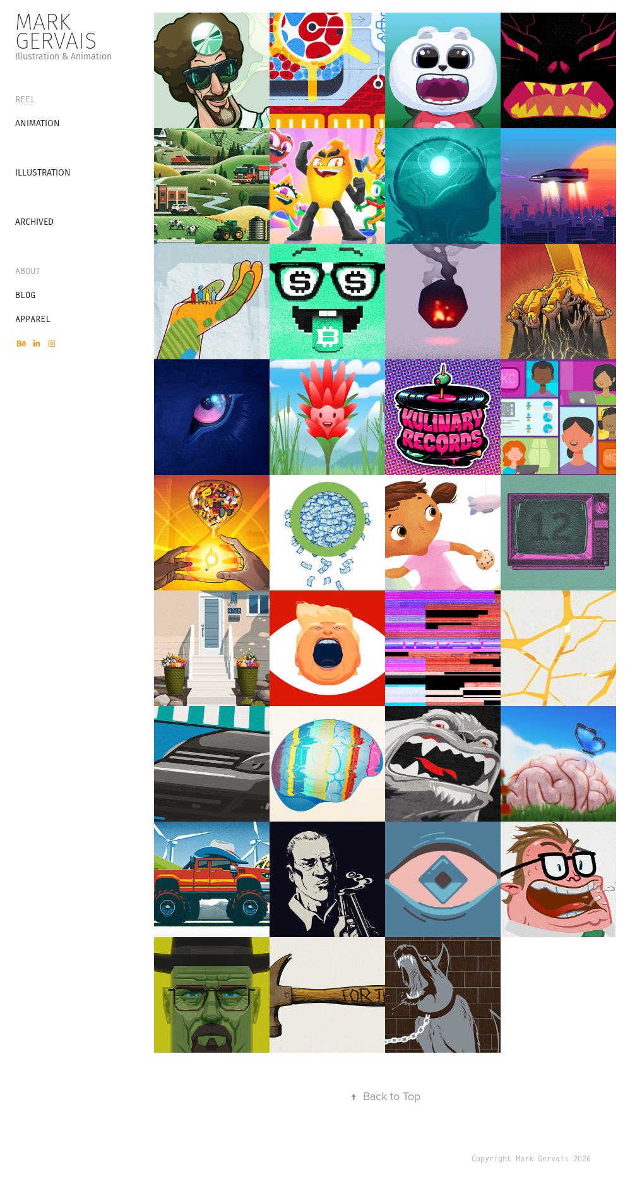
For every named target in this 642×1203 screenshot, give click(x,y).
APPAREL (33, 319)
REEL (25, 99)
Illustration (43, 172)
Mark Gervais (56, 31)
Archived (34, 221)
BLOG (25, 295)
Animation (37, 123)
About (27, 271)
